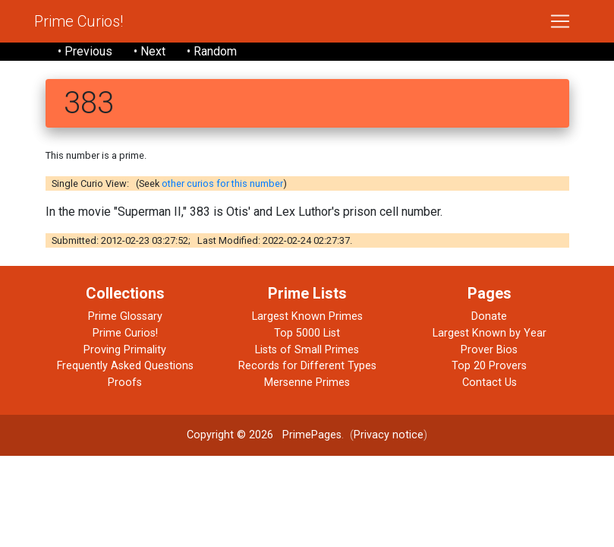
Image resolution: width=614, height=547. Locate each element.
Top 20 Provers (489, 365)
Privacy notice (389, 434)
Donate (489, 316)
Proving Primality (124, 349)
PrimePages (312, 434)
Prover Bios (489, 349)
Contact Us (489, 382)
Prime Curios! (78, 21)
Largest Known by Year (489, 333)
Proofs (125, 382)
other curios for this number (222, 183)
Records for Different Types (307, 365)
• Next (149, 51)
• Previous (85, 51)
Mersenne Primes (307, 382)
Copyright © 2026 (230, 434)
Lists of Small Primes (307, 349)
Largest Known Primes (307, 316)
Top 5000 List (307, 333)
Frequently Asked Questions (125, 365)
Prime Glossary (125, 316)
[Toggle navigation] (560, 21)
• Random (212, 51)
